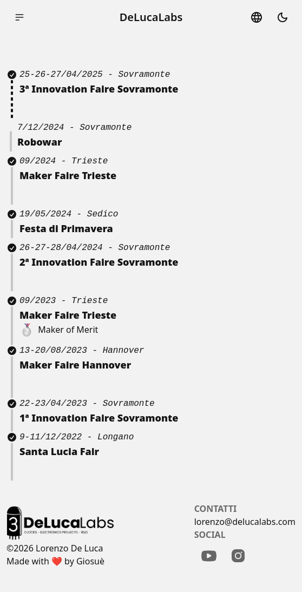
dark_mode (282, 17)
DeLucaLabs (151, 17)
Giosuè (90, 561)
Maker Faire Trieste (67, 314)
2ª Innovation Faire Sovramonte (98, 261)
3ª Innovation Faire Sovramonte (98, 88)
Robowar (39, 141)
